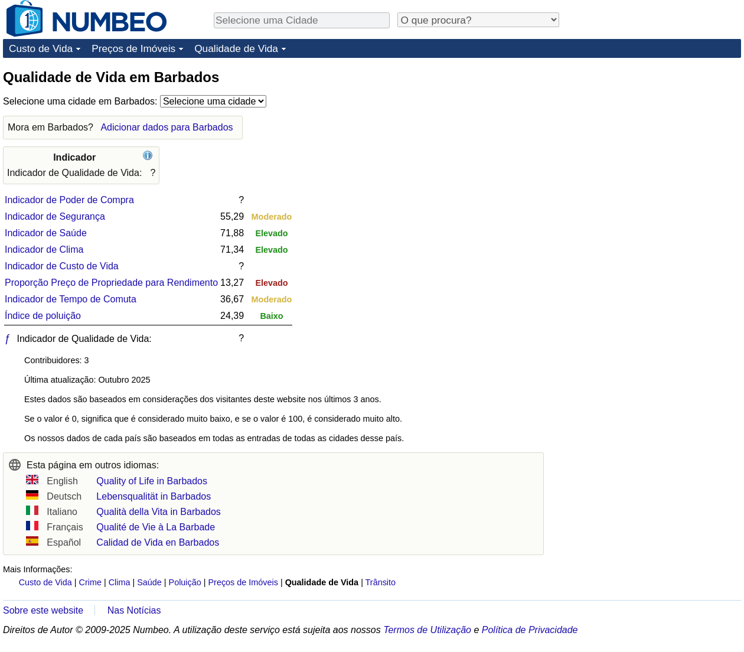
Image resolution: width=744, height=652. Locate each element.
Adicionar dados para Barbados (166, 127)
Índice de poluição (43, 316)
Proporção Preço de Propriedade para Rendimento (111, 283)
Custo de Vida (41, 48)
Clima (119, 582)
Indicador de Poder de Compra (69, 200)
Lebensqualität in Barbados (153, 496)
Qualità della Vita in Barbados (158, 512)
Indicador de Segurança (55, 216)
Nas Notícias (134, 610)
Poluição (185, 582)
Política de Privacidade (530, 630)
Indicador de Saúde (46, 233)
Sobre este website (43, 610)
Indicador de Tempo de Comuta (70, 299)
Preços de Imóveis (133, 48)
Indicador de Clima (44, 249)
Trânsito (381, 582)
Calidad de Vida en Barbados (157, 542)
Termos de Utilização (427, 630)
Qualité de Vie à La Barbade (155, 527)
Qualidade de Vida (236, 48)
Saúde (149, 582)
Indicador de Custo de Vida (62, 266)
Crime (90, 582)
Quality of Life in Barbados (151, 481)
